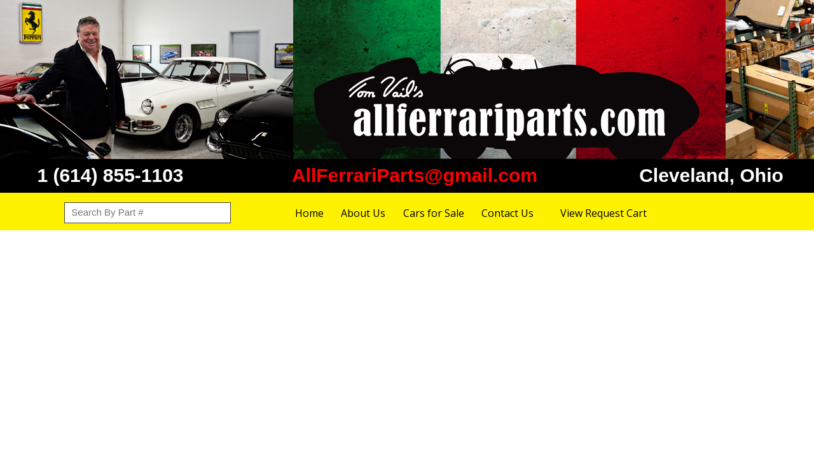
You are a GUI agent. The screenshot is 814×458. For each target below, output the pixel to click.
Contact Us (507, 213)
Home (309, 213)
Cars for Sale (433, 213)
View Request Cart (603, 213)
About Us (363, 213)
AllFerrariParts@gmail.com (414, 175)
